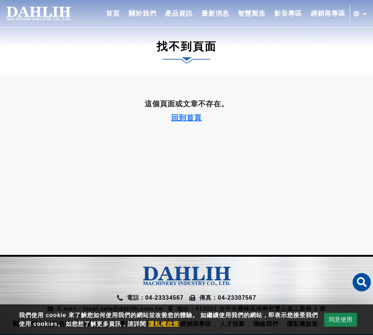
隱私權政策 (163, 324)
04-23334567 (164, 298)
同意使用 (340, 319)
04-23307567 (237, 298)
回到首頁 (186, 118)
